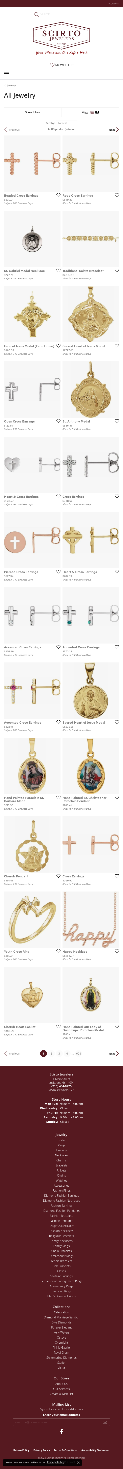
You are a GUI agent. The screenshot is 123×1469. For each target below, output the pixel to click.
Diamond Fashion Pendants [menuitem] (61, 1211)
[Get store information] (62, 1089)
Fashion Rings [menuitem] (61, 1190)
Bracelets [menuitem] (61, 1165)
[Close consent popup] (78, 1462)
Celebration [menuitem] (61, 1312)
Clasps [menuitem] (61, 1271)
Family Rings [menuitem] (61, 1246)
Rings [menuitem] (61, 1145)
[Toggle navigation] (6, 73)
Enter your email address (61, 1415)
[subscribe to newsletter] (105, 1422)
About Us (61, 1384)
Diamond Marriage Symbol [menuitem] (61, 1317)
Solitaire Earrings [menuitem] (61, 1276)
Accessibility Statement (95, 1450)
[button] (113, 3)
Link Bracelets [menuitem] (61, 1266)
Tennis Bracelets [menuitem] (61, 1261)
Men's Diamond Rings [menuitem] (61, 1296)
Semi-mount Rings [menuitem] (61, 1256)
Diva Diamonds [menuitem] (61, 1322)
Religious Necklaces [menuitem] (61, 1226)
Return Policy (21, 1450)
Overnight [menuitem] (61, 1342)
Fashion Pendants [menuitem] (61, 1221)
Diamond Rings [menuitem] (61, 1291)
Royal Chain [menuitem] (61, 1352)
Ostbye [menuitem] (61, 1337)
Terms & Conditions (65, 1450)
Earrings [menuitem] (61, 1150)
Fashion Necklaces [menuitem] (61, 1231)
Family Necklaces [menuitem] (61, 1241)
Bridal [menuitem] (61, 1140)
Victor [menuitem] (61, 1368)
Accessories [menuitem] (61, 1185)
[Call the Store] (61, 1086)
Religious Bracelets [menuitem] (61, 1236)
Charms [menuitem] (61, 1160)
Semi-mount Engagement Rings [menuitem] (61, 1281)
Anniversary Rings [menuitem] (61, 1286)
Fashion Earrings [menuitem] (62, 1206)
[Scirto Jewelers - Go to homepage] (61, 39)
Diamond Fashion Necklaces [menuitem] (61, 1200)
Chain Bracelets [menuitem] (61, 1251)
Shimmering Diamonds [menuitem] (61, 1357)
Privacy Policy (41, 1450)
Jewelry (11, 85)
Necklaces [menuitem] (61, 1155)
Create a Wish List (61, 1394)
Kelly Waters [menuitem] (61, 1332)
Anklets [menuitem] (61, 1170)
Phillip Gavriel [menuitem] (61, 1347)
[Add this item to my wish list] (57, 195)
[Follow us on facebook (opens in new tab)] (61, 1431)
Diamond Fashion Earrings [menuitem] (61, 1195)
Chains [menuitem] (61, 1175)
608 (78, 1053)
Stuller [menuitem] (61, 1363)
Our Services (61, 1389)
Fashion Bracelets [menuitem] (61, 1216)
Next (112, 129)
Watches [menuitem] (61, 1180)
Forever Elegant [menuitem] (61, 1327)
